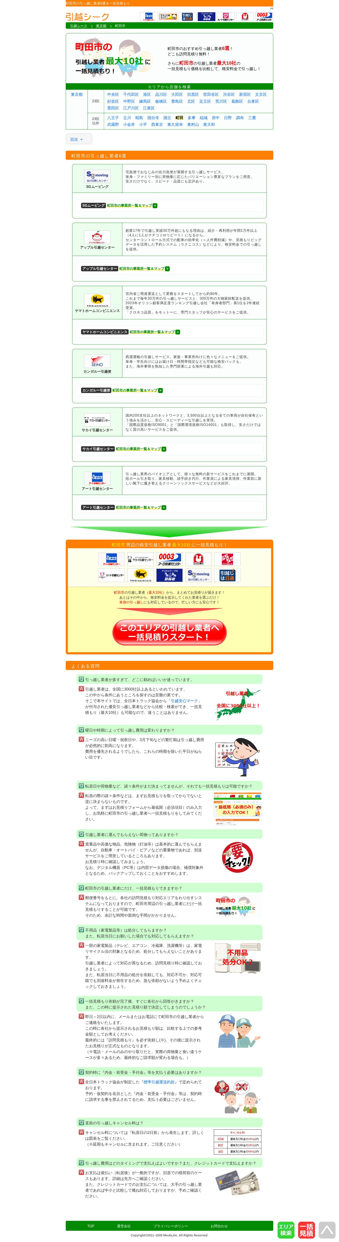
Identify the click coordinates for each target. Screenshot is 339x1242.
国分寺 (153, 118)
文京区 (261, 94)
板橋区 (161, 101)
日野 (228, 118)
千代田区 (131, 94)
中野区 (129, 101)
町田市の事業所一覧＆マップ (116, 205)
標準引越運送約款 (159, 1082)
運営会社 (124, 1226)
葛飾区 (237, 101)
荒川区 (221, 101)
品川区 (161, 94)
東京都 (77, 94)
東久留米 (175, 124)
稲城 (204, 118)
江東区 (149, 108)
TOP (90, 1226)
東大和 (209, 124)
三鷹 (252, 118)
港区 (147, 94)
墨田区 (113, 108)
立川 (127, 118)
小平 (143, 124)
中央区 (113, 94)
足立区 (205, 101)
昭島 (139, 118)
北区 (191, 101)
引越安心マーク (184, 701)
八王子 (113, 118)
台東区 (253, 101)
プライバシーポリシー (171, 1226)
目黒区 (193, 94)
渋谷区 (229, 94)
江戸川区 (131, 108)
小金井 (129, 124)
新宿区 (245, 94)
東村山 (193, 124)
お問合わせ (219, 1226)
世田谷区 (211, 94)
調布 (240, 118)
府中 (216, 118)
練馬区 (145, 101)
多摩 (191, 118)
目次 (74, 139)
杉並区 (113, 101)
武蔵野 (113, 124)
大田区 (177, 94)
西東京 (157, 124)
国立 (167, 118)
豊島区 (177, 101)
